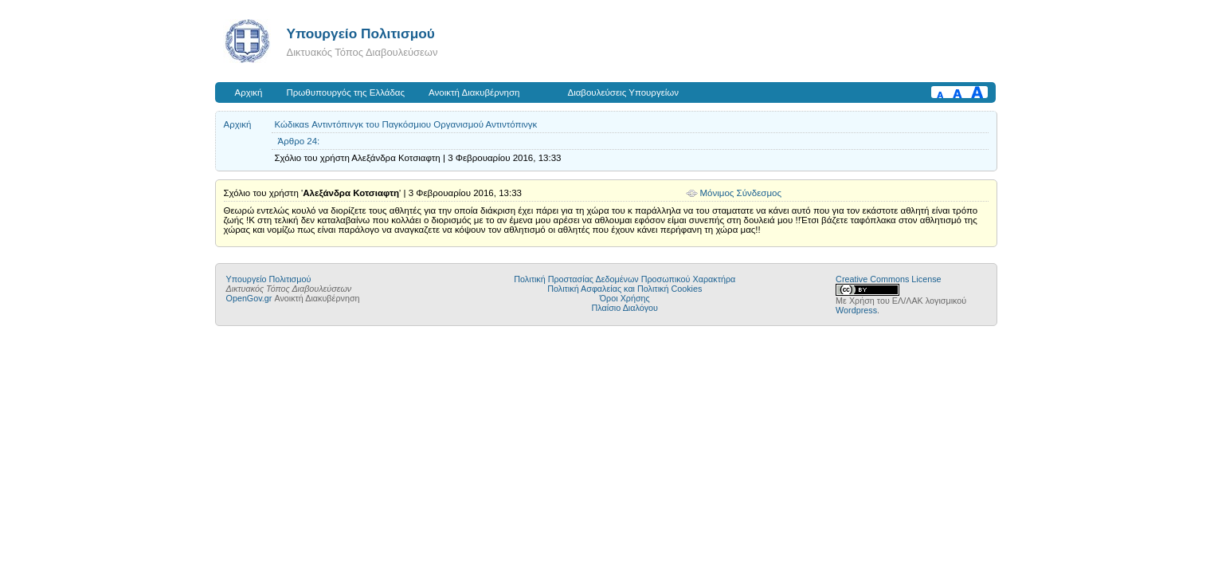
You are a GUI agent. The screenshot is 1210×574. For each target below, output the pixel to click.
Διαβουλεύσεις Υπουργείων (623, 92)
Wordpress (856, 310)
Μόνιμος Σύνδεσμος (741, 193)
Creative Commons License (888, 279)
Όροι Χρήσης (625, 298)
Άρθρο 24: (299, 141)
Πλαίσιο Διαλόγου (625, 308)
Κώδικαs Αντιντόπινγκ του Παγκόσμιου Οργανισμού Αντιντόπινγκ (406, 124)
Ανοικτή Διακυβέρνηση (474, 92)
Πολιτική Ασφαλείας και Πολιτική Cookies (624, 288)
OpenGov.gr (249, 298)
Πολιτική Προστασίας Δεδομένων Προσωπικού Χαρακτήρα (624, 279)
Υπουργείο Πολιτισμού (361, 33)
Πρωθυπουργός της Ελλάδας (346, 92)
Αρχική (249, 92)
